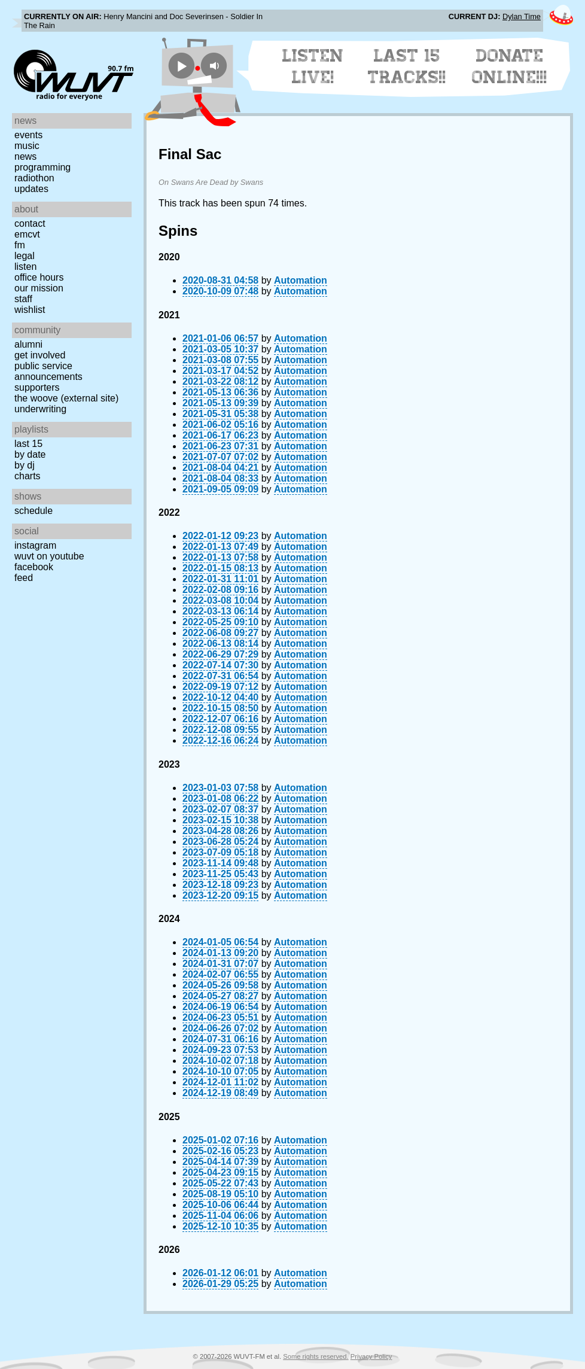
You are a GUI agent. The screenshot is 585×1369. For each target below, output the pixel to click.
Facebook (33, 567)
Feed (23, 578)
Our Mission (38, 288)
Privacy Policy (371, 1356)
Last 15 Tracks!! (407, 66)
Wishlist (29, 310)
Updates (31, 189)
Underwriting (40, 409)
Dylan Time (521, 16)
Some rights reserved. (315, 1356)
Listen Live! (313, 66)
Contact (29, 223)
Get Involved (39, 355)
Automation (300, 280)
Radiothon (34, 178)
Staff (23, 299)
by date (29, 454)
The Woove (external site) (66, 398)
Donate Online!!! (509, 66)
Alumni (28, 344)
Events (28, 135)
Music (26, 146)
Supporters (37, 387)
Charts (27, 476)
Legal (24, 256)
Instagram (35, 545)
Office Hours (38, 277)
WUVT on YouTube (49, 556)
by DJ (24, 465)
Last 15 (28, 444)
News (25, 156)
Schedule (33, 511)
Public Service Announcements (48, 371)
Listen (25, 266)
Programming (42, 167)
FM (19, 245)
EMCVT (27, 234)
